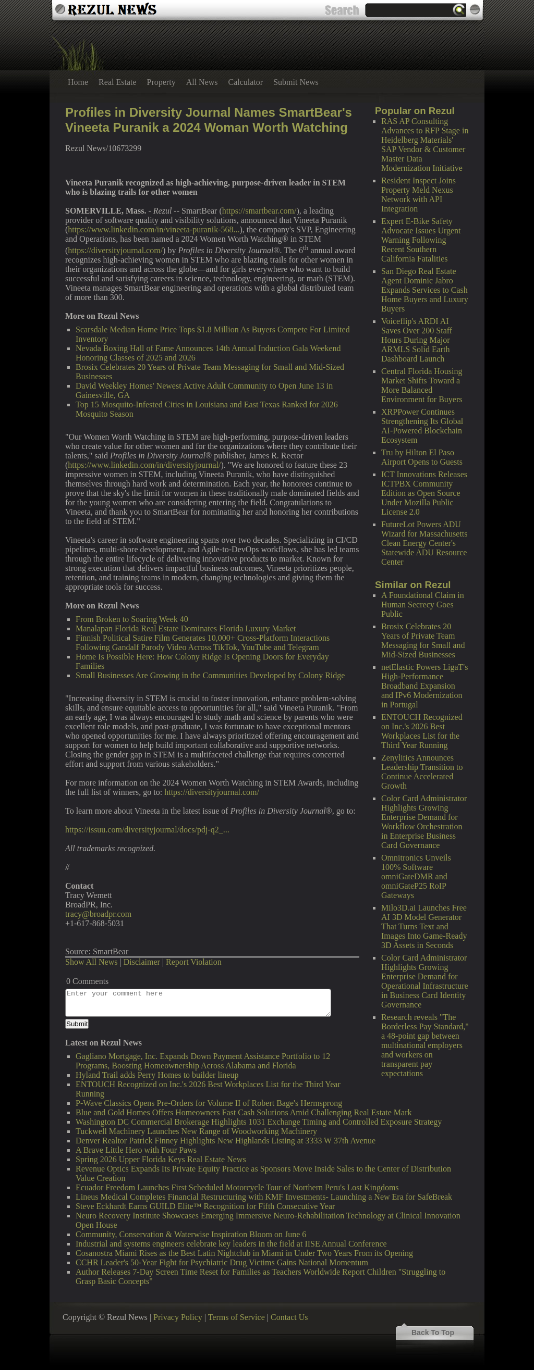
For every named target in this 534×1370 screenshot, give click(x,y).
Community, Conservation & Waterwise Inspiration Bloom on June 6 (191, 1234)
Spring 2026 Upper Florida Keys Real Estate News (161, 1159)
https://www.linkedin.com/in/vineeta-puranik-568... (153, 229)
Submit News (296, 82)
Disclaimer (142, 961)
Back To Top (432, 1332)
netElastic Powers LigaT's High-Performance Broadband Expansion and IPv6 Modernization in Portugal (424, 686)
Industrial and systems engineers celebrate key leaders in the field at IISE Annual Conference (231, 1243)
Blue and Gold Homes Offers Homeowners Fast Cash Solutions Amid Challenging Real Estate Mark (244, 1112)
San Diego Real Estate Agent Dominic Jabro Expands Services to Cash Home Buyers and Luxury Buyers (424, 290)
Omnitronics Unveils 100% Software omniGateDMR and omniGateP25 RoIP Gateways (416, 876)
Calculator (245, 82)
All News (202, 82)
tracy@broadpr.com (98, 914)
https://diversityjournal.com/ (115, 250)
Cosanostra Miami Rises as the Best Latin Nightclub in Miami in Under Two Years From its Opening (244, 1253)
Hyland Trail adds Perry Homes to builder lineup (157, 1074)
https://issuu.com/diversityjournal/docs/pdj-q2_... (147, 829)
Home (78, 82)
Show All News (91, 961)
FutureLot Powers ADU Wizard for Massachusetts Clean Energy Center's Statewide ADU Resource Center (424, 543)
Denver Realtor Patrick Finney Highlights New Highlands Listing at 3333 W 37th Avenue (225, 1140)
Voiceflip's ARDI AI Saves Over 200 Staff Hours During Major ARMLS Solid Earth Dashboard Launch (416, 340)
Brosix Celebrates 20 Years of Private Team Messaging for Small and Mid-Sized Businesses (423, 640)
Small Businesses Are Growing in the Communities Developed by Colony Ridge (210, 675)
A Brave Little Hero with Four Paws (136, 1149)
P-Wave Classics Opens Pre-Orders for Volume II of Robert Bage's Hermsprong (209, 1103)
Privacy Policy (177, 1317)
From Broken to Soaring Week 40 (132, 619)
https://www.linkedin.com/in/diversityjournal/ (144, 464)
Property (161, 82)
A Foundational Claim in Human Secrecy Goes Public (422, 604)
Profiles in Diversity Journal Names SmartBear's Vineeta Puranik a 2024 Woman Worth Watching (208, 119)
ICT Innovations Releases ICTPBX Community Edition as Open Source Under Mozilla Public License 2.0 (424, 493)
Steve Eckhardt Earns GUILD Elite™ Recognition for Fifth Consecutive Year (205, 1206)
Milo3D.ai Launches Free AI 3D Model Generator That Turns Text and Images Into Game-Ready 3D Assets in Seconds (424, 926)
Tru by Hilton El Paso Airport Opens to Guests (422, 457)
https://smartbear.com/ (259, 210)
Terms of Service (236, 1317)
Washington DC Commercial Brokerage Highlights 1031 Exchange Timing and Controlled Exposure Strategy (259, 1121)
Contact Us (289, 1317)
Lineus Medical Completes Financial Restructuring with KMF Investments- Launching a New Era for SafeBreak (264, 1196)
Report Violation (194, 961)
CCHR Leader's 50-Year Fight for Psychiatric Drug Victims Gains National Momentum (222, 1262)
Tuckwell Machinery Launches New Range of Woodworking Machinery (196, 1131)
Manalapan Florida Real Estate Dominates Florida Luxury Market (186, 628)
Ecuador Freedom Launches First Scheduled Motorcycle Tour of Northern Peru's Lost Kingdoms (237, 1187)
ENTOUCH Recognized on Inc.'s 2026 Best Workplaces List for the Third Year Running (422, 731)
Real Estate (117, 82)
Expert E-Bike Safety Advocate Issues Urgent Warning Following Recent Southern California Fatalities (421, 240)
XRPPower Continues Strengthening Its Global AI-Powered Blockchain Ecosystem (422, 425)
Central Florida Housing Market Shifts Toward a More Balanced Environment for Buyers (422, 385)
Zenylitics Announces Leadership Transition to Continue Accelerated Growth (422, 771)
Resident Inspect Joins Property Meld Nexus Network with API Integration (418, 194)
